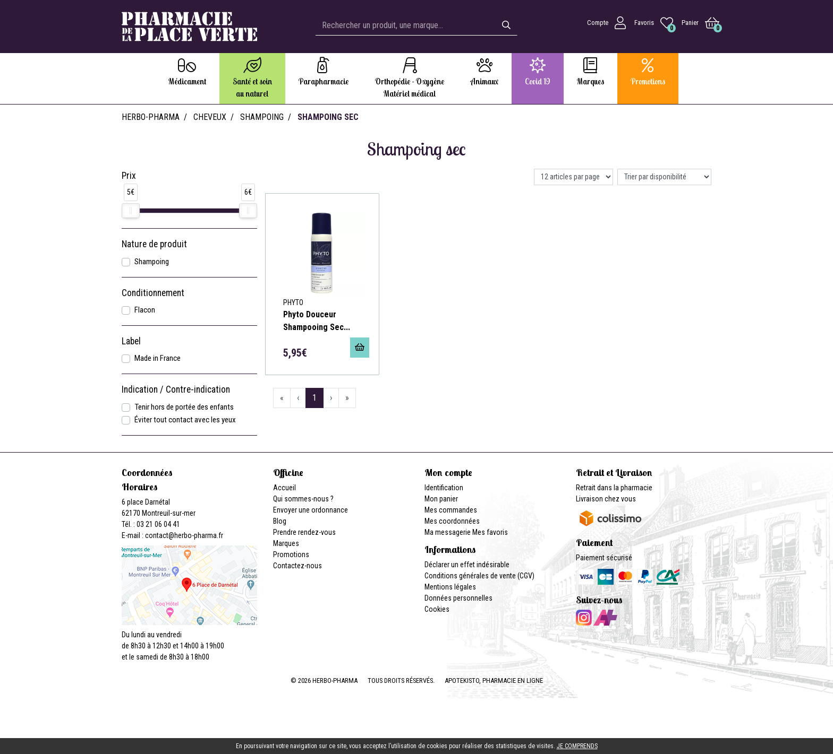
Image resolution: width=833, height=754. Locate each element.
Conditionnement (153, 293)
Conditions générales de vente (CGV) (479, 575)
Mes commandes (450, 510)
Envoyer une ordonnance (310, 510)
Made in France (157, 358)
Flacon (144, 310)
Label (131, 341)
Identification (443, 487)
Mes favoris (490, 532)
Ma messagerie (447, 532)
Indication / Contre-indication (176, 389)
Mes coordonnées (452, 521)
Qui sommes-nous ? (303, 499)
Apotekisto (494, 680)
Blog (279, 521)
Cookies (436, 609)
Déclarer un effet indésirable (466, 564)
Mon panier (441, 499)
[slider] (131, 210)
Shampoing (151, 261)
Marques (286, 543)
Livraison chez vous (606, 499)
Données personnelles (458, 598)
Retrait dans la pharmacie (614, 487)
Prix (129, 175)
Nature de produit (154, 244)
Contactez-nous (297, 565)
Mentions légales (450, 587)
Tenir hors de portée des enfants (184, 407)
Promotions (291, 554)
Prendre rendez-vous (304, 532)
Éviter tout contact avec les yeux (185, 419)
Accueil (284, 487)
